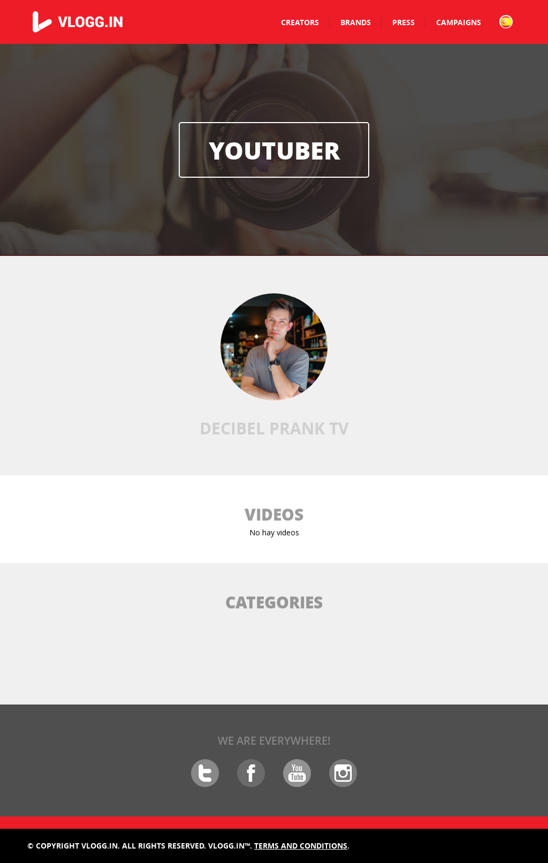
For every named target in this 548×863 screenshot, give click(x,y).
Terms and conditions (300, 846)
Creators (300, 22)
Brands (355, 22)
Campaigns (458, 22)
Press (403, 22)
